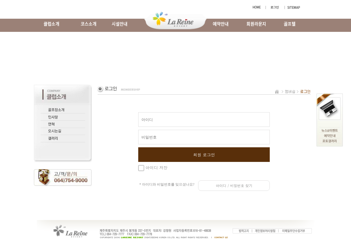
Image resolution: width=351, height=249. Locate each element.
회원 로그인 (204, 155)
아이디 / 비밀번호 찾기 (234, 185)
